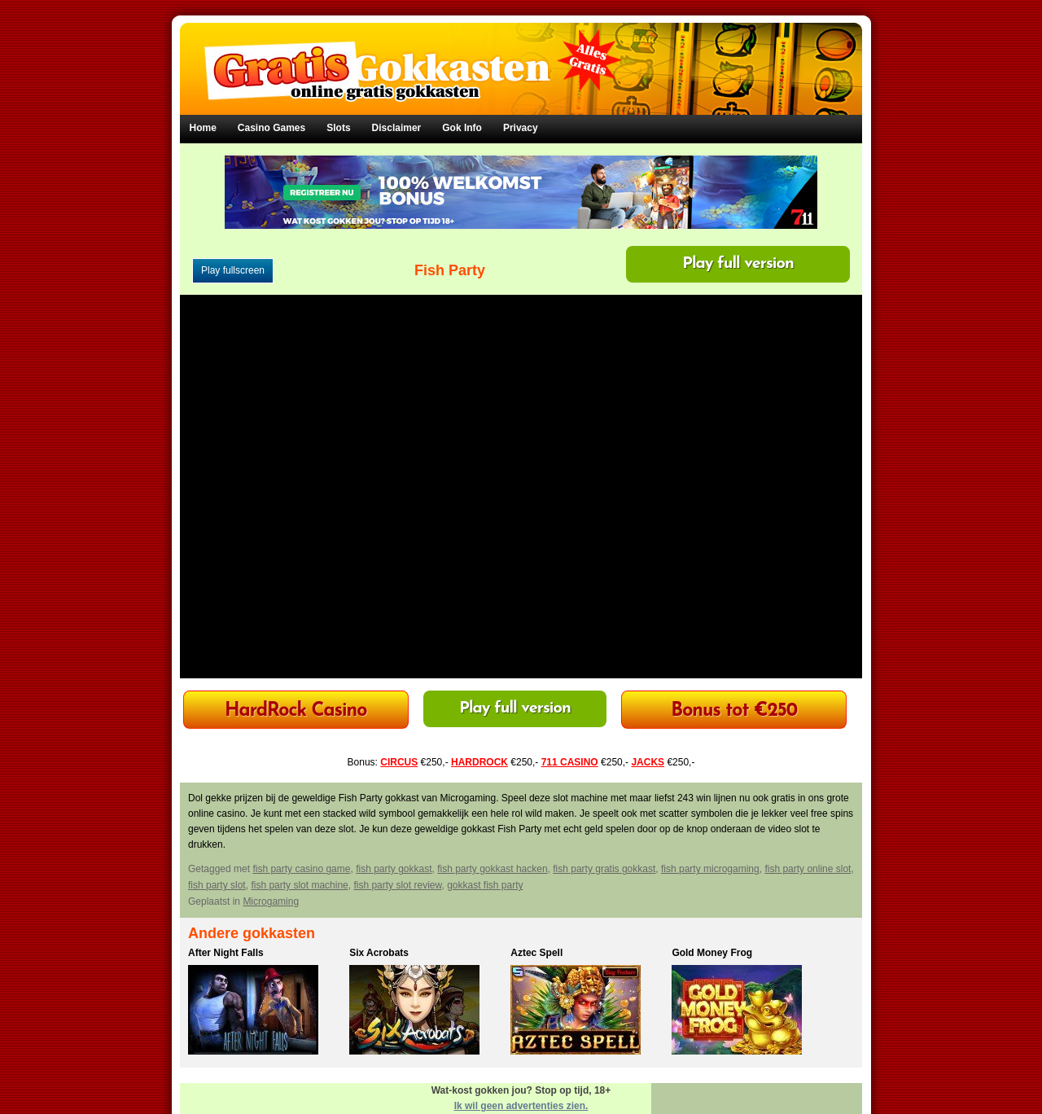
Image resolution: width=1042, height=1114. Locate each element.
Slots (338, 128)
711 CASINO (569, 762)
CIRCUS (399, 762)
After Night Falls (226, 952)
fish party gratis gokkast (604, 869)
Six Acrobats (379, 952)
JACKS (647, 762)
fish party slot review (397, 885)
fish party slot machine (299, 885)
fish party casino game (301, 869)
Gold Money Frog (712, 952)
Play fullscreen (233, 270)
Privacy (520, 128)
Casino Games (271, 128)
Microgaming (271, 901)
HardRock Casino (295, 711)
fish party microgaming (710, 869)
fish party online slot (807, 869)
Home (203, 128)
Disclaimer (397, 128)
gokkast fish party (485, 885)
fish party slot (217, 885)
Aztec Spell (536, 952)
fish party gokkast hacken (492, 869)
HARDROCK (479, 762)
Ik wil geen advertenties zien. (521, 1106)
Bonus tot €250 (734, 711)
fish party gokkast (393, 869)
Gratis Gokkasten (521, 57)
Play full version (738, 264)
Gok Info (462, 128)
